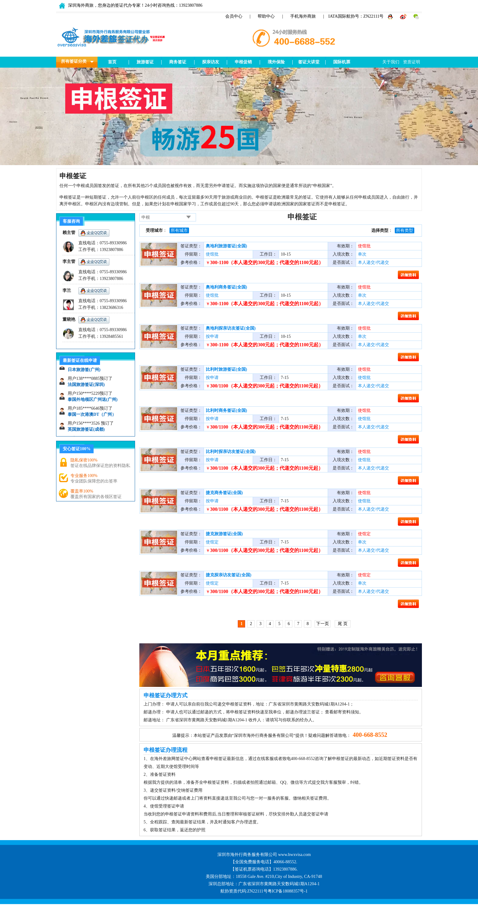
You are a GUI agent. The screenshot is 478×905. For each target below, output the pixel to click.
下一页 (322, 623)
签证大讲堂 (308, 62)
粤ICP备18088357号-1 (288, 891)
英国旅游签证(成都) (86, 431)
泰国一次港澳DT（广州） (92, 416)
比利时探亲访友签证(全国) (230, 451)
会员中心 (233, 16)
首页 (112, 62)
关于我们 (390, 62)
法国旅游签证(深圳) (86, 386)
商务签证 (177, 62)
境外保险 (276, 62)
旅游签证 (145, 62)
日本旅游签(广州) (84, 371)
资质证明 (411, 62)
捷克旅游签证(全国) (224, 534)
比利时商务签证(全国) (226, 410)
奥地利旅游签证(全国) (226, 246)
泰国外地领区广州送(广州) (92, 401)
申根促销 (243, 62)
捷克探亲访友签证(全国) (228, 575)
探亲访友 (210, 62)
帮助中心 (266, 16)
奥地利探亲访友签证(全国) (230, 328)
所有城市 (179, 230)
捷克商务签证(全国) (224, 492)
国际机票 (341, 62)
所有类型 (404, 230)
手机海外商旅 (303, 16)
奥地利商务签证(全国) (226, 287)
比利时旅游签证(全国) (226, 369)
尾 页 (343, 623)
